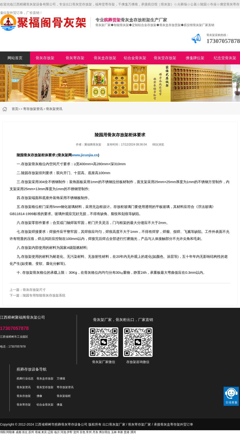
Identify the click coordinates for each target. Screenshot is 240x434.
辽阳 (50, 432)
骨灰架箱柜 (64, 396)
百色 (82, 432)
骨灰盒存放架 (105, 58)
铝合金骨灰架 (135, 58)
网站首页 (15, 58)
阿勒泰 (10, 432)
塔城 (38, 432)
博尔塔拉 (104, 432)
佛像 (39, 396)
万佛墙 (61, 378)
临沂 (57, 432)
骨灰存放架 (45, 58)
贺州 (76, 432)
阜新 (120, 432)
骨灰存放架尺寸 (34, 290)
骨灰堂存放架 (165, 58)
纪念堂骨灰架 (225, 58)
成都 (18, 432)
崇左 (25, 432)
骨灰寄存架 (75, 58)
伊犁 (69, 432)
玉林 (114, 432)
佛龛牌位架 (195, 58)
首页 (15, 109)
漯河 (133, 432)
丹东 (95, 432)
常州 (89, 432)
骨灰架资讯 (54, 109)
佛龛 (59, 404)
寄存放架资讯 (33, 109)
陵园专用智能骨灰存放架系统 (44, 295)
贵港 (126, 432)
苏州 (31, 432)
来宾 (44, 432)
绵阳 (3, 432)
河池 (63, 432)
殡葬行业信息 (25, 378)
